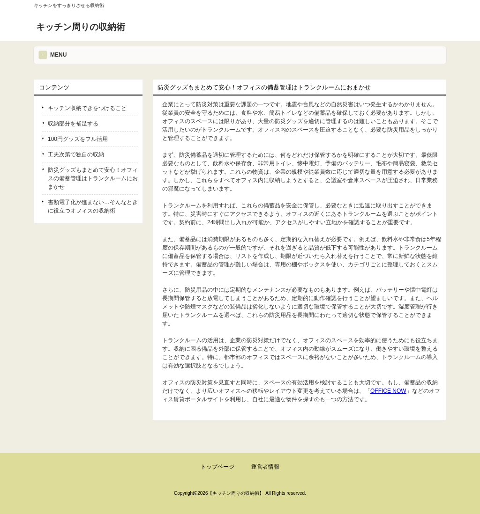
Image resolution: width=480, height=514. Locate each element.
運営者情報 (265, 466)
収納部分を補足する (73, 123)
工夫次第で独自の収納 (76, 154)
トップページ (217, 466)
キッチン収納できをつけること (87, 108)
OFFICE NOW (388, 391)
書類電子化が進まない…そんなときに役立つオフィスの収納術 (93, 206)
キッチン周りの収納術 (80, 27)
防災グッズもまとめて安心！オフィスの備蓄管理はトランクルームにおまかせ (93, 178)
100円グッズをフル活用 (78, 139)
